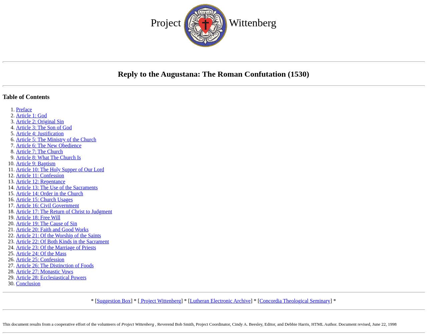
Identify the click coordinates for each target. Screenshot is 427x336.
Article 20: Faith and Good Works (52, 229)
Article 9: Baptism (35, 163)
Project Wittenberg (160, 301)
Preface (24, 109)
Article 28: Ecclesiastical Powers (51, 277)
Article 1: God (31, 115)
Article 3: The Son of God (44, 127)
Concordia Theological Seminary (295, 301)
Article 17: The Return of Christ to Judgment (64, 211)
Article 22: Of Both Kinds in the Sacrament (62, 241)
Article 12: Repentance (40, 181)
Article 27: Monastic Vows (44, 271)
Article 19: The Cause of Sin (46, 223)
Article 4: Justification (40, 133)
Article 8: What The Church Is (48, 157)
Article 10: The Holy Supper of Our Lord (60, 169)
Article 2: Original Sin (40, 121)
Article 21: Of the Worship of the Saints (58, 235)
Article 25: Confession (40, 259)
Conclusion (28, 283)
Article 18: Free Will (38, 217)
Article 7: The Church (39, 151)
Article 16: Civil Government (47, 205)
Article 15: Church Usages (44, 199)
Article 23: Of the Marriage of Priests (56, 247)
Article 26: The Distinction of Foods (55, 265)
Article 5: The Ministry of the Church (56, 139)
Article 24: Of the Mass (41, 253)
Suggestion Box (114, 301)
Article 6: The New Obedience (48, 145)
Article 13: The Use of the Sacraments (57, 187)
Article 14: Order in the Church (49, 193)
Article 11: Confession (40, 175)
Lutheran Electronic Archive (220, 301)
